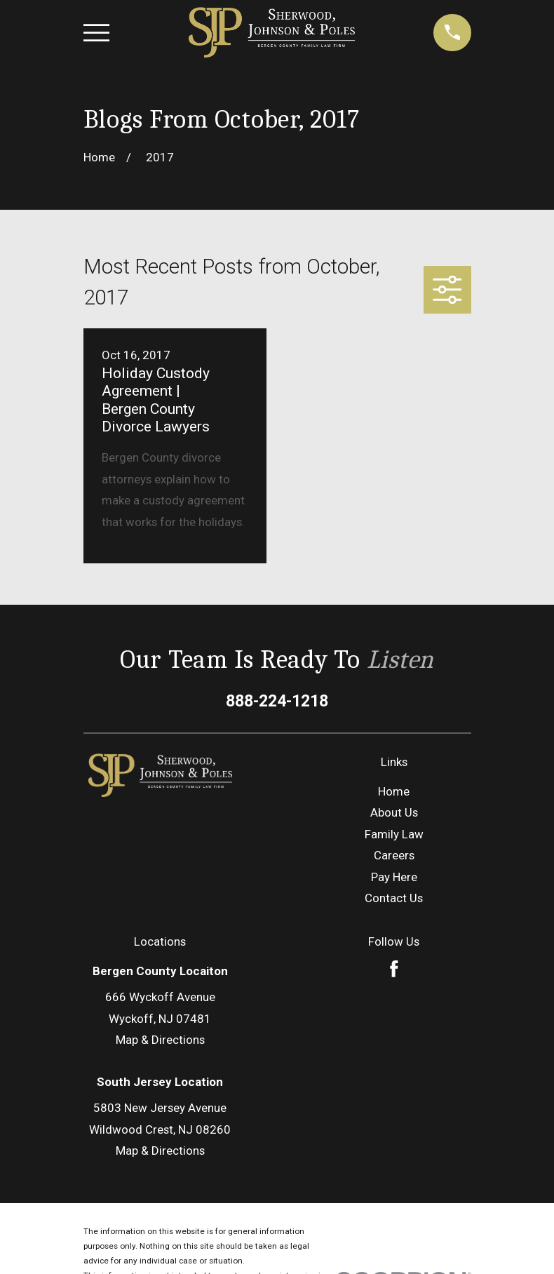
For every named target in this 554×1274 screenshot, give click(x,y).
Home (394, 705)
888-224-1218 (277, 614)
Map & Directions (160, 953)
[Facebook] (394, 882)
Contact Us (394, 812)
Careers (394, 769)
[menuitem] (103, 1243)
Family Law (394, 748)
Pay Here (394, 791)
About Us (394, 727)
